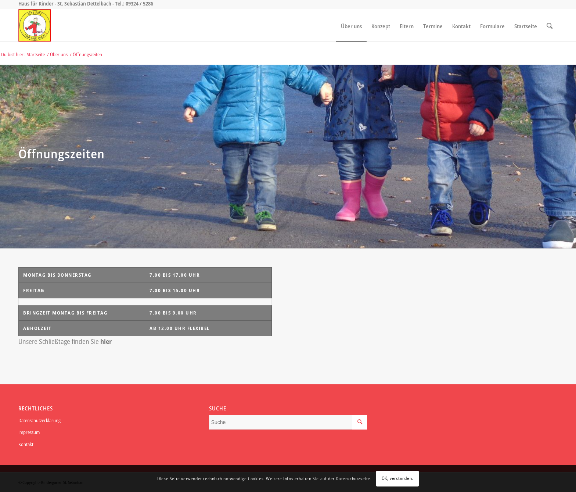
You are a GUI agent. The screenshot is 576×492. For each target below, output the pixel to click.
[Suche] (550, 25)
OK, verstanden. (397, 478)
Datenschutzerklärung (39, 420)
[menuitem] (351, 25)
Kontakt (25, 444)
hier (106, 341)
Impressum (29, 432)
